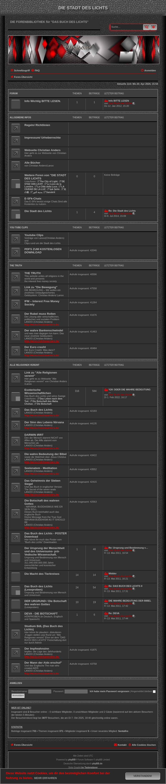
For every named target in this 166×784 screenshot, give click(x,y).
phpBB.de (97, 763)
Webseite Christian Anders (42, 150)
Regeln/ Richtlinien (37, 125)
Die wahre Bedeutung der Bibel (45, 454)
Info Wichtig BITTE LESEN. (42, 101)
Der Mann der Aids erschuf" (43, 662)
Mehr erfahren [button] (45, 778)
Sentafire (123, 731)
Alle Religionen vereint (24, 365)
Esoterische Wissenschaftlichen (37, 391)
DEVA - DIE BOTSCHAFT (41, 613)
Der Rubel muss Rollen (40, 313)
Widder (113, 573)
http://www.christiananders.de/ (41, 324)
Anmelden (16, 683)
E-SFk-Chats (32, 198)
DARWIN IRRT (33, 434)
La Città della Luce (46, 186)
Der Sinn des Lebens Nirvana (44, 422)
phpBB (71, 759)
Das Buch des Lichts (120, 103)
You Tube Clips (19, 227)
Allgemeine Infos (20, 117)
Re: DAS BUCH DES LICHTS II (125, 586)
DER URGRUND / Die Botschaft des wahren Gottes (45, 602)
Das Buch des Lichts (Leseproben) (38, 588)
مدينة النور (36, 192)
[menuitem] (35, 70)
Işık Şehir (53, 189)
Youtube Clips (33, 235)
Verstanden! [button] (142, 776)
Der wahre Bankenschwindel (43, 330)
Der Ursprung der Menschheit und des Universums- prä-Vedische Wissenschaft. (44, 551)
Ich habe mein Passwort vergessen (109, 691)
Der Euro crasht (35, 347)
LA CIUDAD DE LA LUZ (44, 187)
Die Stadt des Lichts (38, 211)
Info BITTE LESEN (119, 100)
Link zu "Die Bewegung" (40, 287)
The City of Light (47, 181)
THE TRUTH (16, 265)
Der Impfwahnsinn (36, 648)
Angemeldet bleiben (143, 691)
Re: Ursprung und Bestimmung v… (128, 547)
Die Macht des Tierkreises (41, 573)
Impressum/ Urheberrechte (42, 137)
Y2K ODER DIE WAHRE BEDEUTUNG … (129, 390)
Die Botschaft (42, 404)
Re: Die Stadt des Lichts (122, 210)
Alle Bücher (32, 162)
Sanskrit (49, 192)
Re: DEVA (114, 613)
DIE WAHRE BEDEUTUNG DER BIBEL (130, 600)
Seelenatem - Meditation (40, 468)
